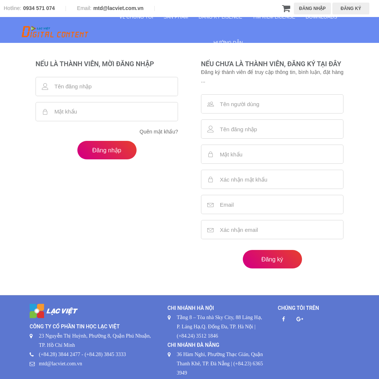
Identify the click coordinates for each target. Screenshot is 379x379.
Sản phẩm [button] (176, 17)
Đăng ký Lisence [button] (220, 17)
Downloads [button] (321, 17)
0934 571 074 (39, 8)
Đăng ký (272, 259)
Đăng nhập (106, 150)
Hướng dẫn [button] (228, 42)
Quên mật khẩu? (159, 132)
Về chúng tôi (136, 17)
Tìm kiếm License (273, 17)
